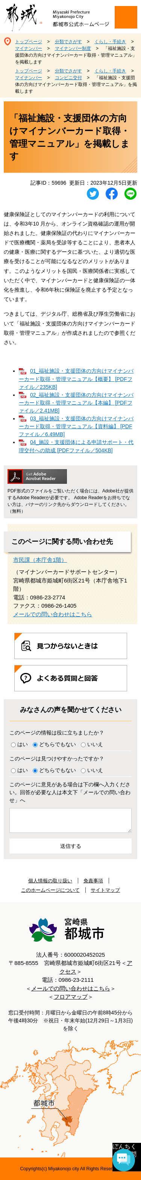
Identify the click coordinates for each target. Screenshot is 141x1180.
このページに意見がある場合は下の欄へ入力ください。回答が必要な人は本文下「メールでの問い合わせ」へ (69, 792)
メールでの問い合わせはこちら (52, 614)
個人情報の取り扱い (50, 880)
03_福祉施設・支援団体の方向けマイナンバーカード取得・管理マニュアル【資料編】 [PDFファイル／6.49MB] (76, 426)
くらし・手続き (110, 41)
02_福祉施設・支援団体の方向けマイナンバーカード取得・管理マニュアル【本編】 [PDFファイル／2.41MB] (76, 403)
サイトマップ (105, 890)
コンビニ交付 (68, 77)
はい (22, 744)
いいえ (95, 744)
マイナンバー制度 (73, 48)
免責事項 (93, 880)
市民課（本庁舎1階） (40, 560)
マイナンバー (28, 48)
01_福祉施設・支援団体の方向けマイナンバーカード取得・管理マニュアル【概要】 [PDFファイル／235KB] (76, 379)
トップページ (28, 41)
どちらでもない (57, 744)
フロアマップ (71, 996)
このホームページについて (50, 890)
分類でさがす (68, 41)
